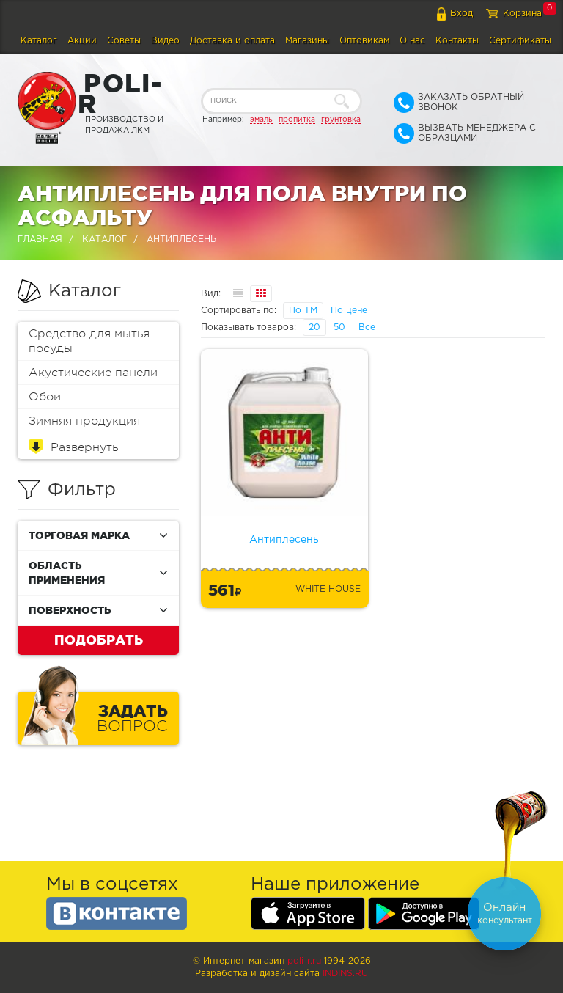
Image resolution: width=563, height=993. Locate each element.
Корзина (522, 14)
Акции (82, 41)
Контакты (457, 41)
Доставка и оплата (232, 41)
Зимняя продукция (84, 421)
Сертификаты (520, 41)
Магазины (307, 41)
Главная (40, 239)
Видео (165, 41)
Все (366, 327)
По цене (349, 311)
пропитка (297, 119)
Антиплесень (284, 539)
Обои (45, 396)
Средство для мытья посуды (89, 341)
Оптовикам (364, 41)
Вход (461, 14)
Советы (124, 41)
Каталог (39, 41)
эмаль (261, 119)
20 (314, 327)
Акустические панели (93, 372)
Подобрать (98, 639)
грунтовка (341, 119)
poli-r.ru (304, 961)
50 (339, 327)
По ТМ (303, 311)
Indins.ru (345, 974)
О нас (412, 41)
